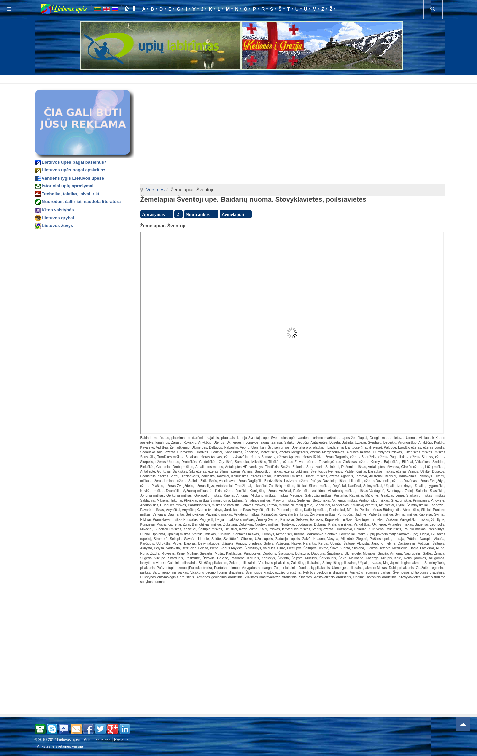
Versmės (155, 189)
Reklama (121, 739)
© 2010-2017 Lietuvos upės (57, 739)
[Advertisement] (240, 78)
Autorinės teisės (97, 739)
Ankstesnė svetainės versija (60, 746)
